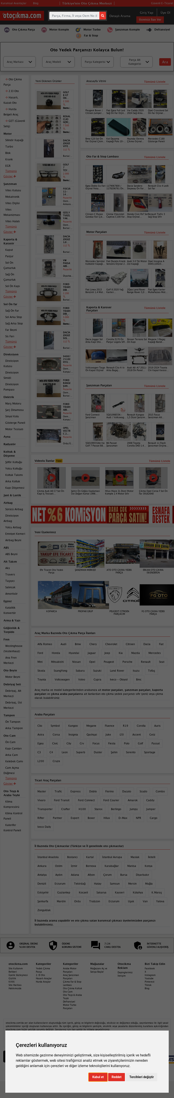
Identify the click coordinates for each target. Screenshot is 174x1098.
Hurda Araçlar (43, 981)
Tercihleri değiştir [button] (141, 1077)
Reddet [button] (117, 1077)
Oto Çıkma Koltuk (72, 988)
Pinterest (149, 981)
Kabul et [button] (98, 1077)
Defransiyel (69, 1001)
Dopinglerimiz (125, 972)
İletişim (122, 975)
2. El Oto (40, 975)
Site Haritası (15, 985)
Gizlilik (12, 978)
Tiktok (148, 985)
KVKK (12, 981)
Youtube (149, 978)
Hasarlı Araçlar (44, 978)
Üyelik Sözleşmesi (18, 975)
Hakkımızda (15, 988)
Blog (147, 988)
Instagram (150, 975)
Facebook (150, 968)
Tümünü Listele (154, 386)
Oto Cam (67, 991)
